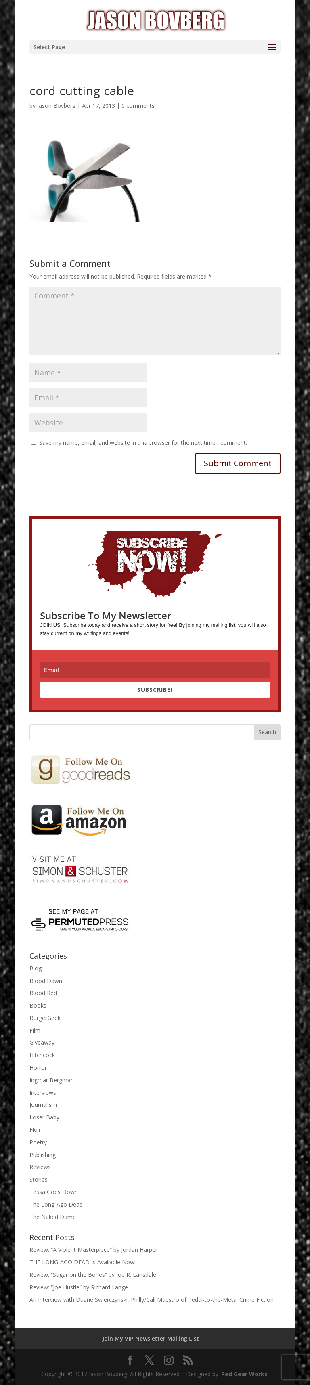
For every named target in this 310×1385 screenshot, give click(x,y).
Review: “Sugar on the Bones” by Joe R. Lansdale (92, 1274)
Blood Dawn (45, 981)
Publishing (42, 1155)
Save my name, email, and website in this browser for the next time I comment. (143, 442)
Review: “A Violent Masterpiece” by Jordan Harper (93, 1249)
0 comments (138, 105)
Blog (35, 968)
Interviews (42, 1092)
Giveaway (41, 1042)
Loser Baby (44, 1117)
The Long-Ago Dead (56, 1204)
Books (37, 1005)
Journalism (43, 1104)
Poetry (38, 1142)
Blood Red (43, 993)
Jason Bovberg (56, 105)
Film (34, 1030)
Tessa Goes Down (53, 1192)
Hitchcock (42, 1055)
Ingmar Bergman (51, 1080)
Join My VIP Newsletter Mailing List (151, 1338)
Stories (38, 1179)
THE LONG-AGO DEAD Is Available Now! (82, 1262)
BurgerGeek (45, 1018)
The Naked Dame (52, 1217)
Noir (35, 1130)
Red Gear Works (244, 1374)
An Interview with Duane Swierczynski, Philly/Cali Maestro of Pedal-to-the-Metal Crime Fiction (151, 1299)
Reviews (40, 1167)
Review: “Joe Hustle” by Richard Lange (78, 1287)
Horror (38, 1067)
